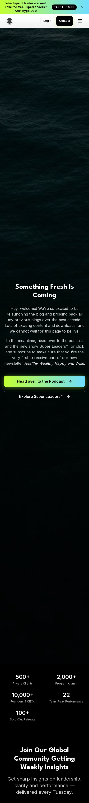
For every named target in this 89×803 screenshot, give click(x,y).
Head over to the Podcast (44, 381)
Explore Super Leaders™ (44, 396)
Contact (64, 20)
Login (47, 20)
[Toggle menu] (80, 21)
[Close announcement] (82, 7)
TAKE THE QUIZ (64, 7)
